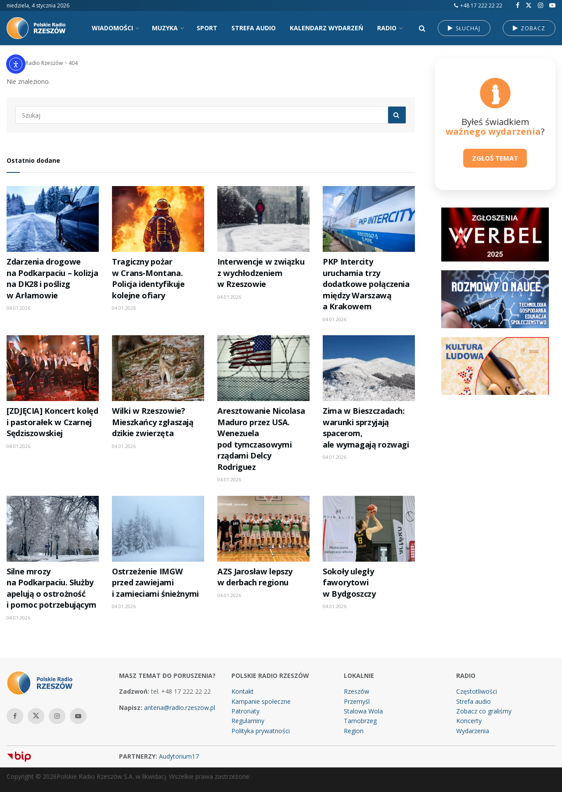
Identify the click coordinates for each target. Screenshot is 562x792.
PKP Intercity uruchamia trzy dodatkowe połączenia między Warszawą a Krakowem (366, 284)
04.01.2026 (18, 308)
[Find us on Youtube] (552, 5)
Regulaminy (247, 721)
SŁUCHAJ (464, 28)
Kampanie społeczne (261, 701)
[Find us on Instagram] (540, 5)
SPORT (207, 28)
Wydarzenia (472, 731)
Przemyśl (357, 701)
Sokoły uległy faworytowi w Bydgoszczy (349, 582)
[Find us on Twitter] (529, 5)
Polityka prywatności (260, 731)
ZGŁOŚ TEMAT (495, 158)
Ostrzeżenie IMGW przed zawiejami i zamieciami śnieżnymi (155, 582)
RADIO (386, 28)
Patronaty (245, 711)
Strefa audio (473, 701)
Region (354, 731)
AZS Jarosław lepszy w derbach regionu (254, 577)
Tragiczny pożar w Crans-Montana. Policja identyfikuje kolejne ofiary (148, 278)
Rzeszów (356, 691)
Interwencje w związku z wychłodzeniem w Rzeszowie (260, 272)
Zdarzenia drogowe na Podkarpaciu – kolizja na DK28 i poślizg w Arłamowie (52, 278)
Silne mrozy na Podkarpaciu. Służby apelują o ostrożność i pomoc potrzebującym (51, 588)
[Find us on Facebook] (517, 5)
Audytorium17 (179, 756)
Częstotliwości (476, 691)
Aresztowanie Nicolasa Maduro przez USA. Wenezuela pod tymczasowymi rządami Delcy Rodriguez (261, 438)
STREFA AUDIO (253, 28)
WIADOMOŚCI (112, 28)
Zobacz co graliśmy (484, 711)
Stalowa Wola (363, 711)
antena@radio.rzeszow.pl (179, 707)
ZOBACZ (529, 28)
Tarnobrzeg (360, 721)
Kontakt (242, 691)
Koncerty (469, 721)
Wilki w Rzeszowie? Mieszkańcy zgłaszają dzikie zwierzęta (153, 421)
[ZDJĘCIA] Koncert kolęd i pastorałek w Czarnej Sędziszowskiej (52, 421)
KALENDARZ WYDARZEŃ (326, 28)
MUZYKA (165, 28)
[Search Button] (422, 28)
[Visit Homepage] (39, 28)
